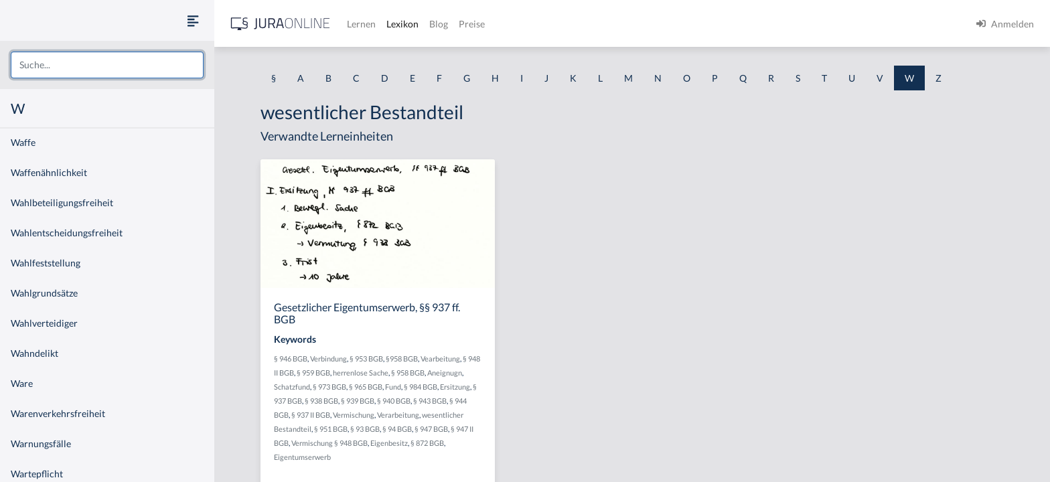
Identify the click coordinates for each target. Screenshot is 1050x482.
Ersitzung (455, 386)
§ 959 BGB (313, 372)
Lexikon (402, 23)
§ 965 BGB (365, 386)
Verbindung (328, 358)
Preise (472, 23)
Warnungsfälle (41, 443)
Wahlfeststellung (45, 262)
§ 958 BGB (408, 372)
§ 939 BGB (357, 400)
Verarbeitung (398, 414)
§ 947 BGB (431, 428)
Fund (393, 386)
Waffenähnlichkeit (49, 172)
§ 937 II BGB (310, 414)
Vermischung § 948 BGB (329, 442)
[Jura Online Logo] (280, 24)
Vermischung (353, 414)
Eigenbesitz (389, 442)
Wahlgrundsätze (44, 293)
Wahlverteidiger (44, 323)
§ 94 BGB (397, 428)
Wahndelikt (34, 353)
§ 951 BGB (331, 428)
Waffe (23, 142)
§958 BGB (402, 358)
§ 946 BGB (290, 358)
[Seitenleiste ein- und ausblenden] (193, 20)
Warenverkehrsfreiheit (58, 413)
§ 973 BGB (329, 386)
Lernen (361, 23)
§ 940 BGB (393, 400)
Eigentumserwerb (302, 457)
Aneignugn (444, 372)
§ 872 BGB (427, 442)
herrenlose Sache (360, 372)
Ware (22, 383)
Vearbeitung (440, 358)
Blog (438, 23)
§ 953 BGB (366, 358)
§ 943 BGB (430, 400)
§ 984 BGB (420, 386)
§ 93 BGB (365, 428)
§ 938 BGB (321, 400)
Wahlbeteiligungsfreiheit (62, 202)
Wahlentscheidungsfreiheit (67, 232)
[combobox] (107, 65)
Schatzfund (292, 386)
